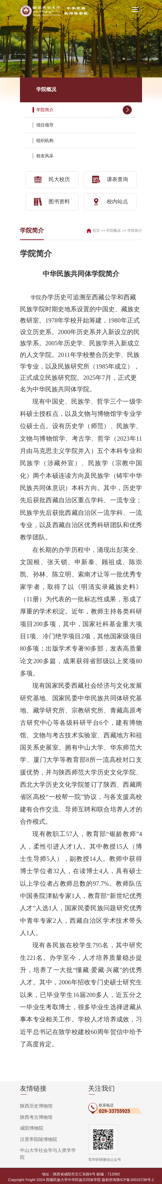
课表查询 (110, 179)
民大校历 (52, 179)
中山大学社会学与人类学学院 (46, 1145)
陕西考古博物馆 (34, 1114)
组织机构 (84, 140)
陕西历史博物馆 (34, 1104)
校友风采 (84, 156)
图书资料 (52, 200)
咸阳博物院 (30, 1125)
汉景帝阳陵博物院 (36, 1135)
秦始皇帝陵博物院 (36, 1156)
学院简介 (84, 110)
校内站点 (110, 200)
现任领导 (84, 125)
